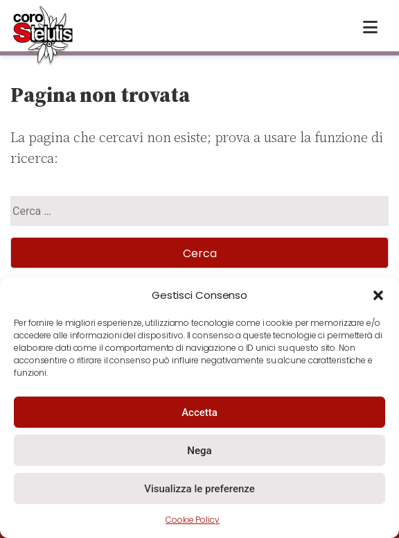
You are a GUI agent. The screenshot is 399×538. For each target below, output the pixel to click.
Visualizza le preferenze (199, 489)
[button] (378, 295)
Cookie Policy (193, 520)
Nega (199, 450)
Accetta (199, 412)
